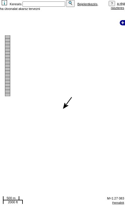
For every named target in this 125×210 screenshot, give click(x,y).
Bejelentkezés (87, 4)
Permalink (118, 202)
